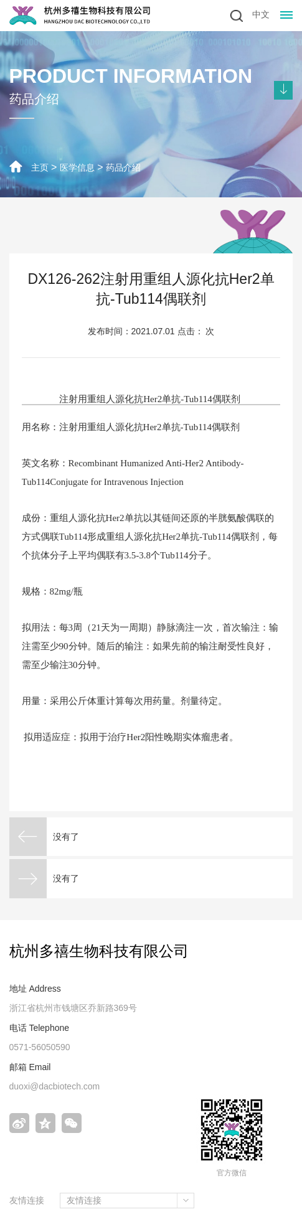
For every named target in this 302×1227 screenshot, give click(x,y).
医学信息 (77, 167)
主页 (40, 167)
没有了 (66, 837)
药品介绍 (123, 167)
